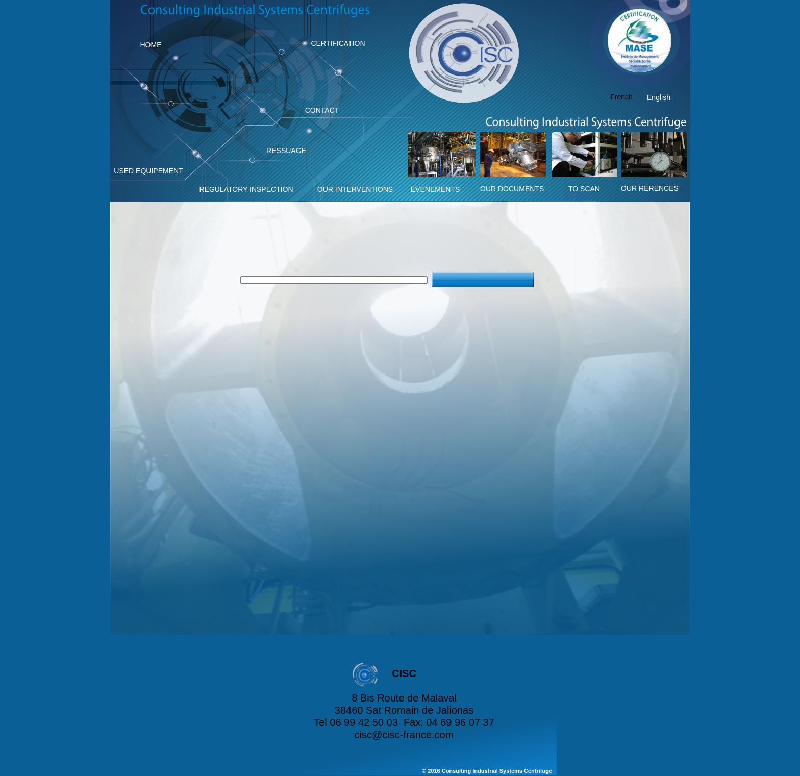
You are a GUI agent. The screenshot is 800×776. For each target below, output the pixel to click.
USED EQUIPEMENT (148, 171)
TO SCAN (584, 189)
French (621, 97)
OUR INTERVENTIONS (355, 189)
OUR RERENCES (650, 188)
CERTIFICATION (338, 43)
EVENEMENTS (435, 189)
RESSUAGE (286, 150)
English (658, 97)
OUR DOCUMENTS (512, 189)
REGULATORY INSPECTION (246, 189)
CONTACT (322, 110)
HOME (151, 45)
